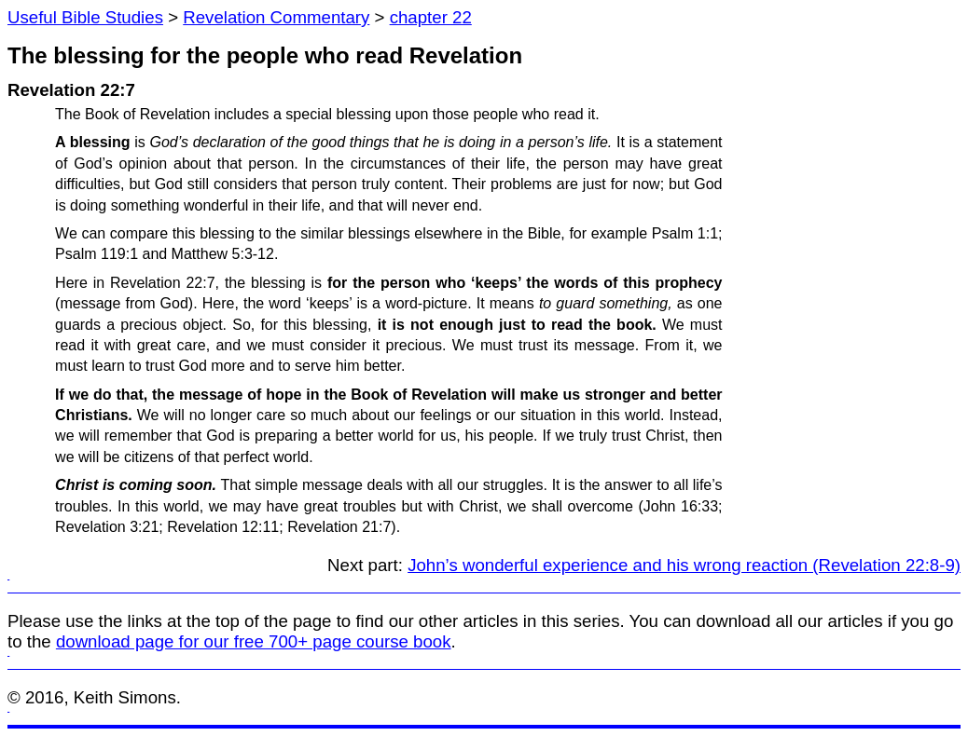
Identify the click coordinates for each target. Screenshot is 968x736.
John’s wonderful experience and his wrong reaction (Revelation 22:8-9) (684, 565)
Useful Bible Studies (85, 17)
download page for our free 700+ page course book (253, 641)
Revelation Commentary (276, 17)
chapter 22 (431, 17)
